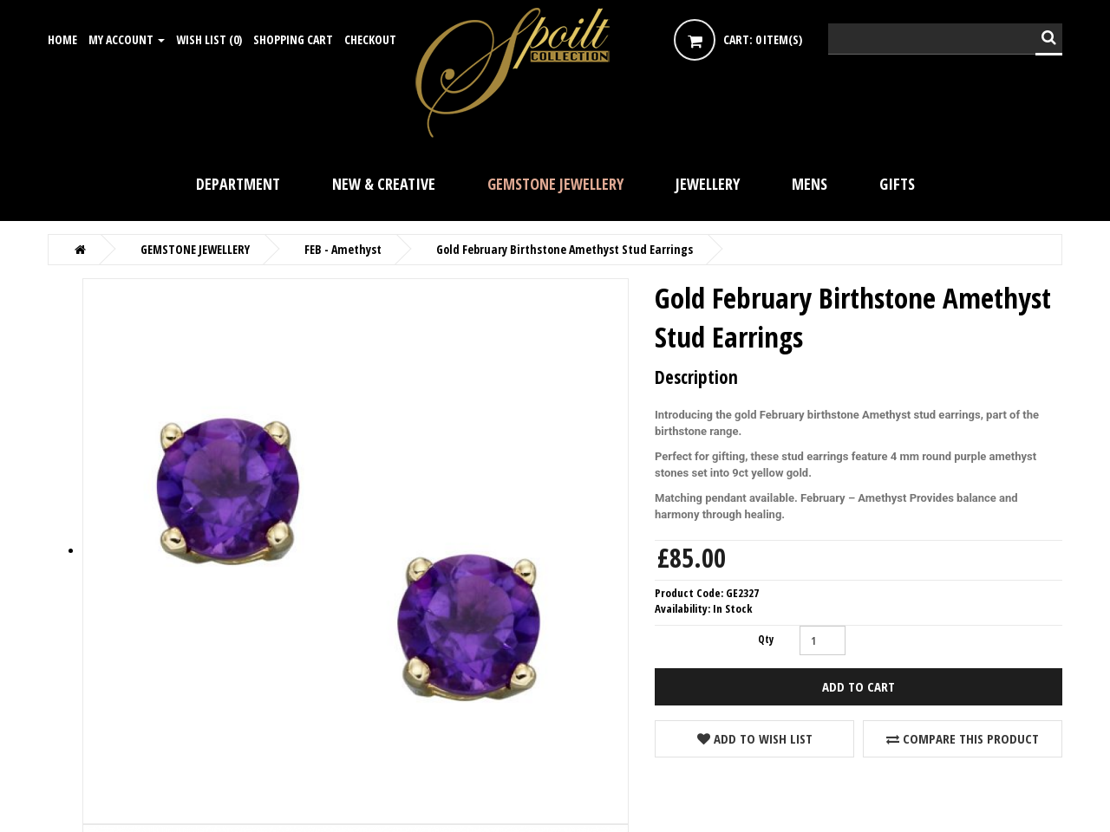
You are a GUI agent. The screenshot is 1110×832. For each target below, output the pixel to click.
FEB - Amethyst (343, 249)
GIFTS (897, 184)
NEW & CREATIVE (383, 184)
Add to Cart (858, 686)
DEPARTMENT (238, 184)
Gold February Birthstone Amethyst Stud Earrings (564, 249)
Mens (809, 184)
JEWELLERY (708, 184)
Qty (766, 639)
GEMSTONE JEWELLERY (555, 184)
